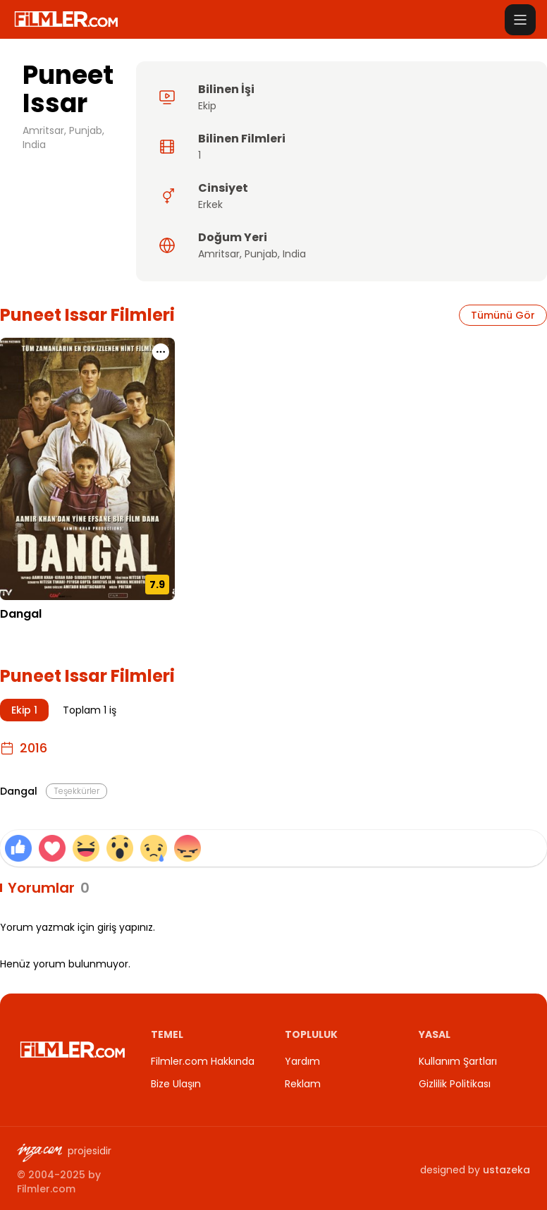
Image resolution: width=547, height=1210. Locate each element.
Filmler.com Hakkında (202, 1061)
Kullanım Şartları (458, 1061)
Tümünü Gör (503, 315)
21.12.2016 (23, 635)
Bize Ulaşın (176, 1084)
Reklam (303, 1084)
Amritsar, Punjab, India (63, 137)
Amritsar (219, 254)
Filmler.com (46, 1189)
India (294, 254)
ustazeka (506, 1170)
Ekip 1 (24, 710)
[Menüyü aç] (520, 19)
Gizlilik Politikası (455, 1084)
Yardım (302, 1061)
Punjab (261, 254)
